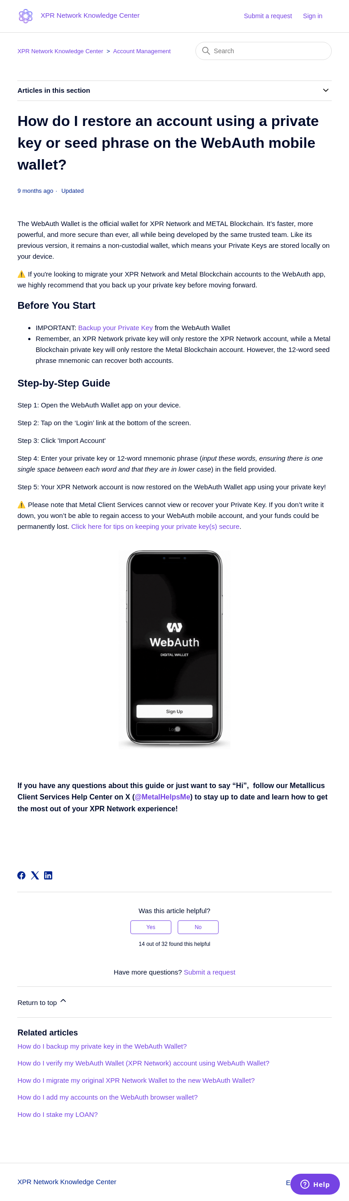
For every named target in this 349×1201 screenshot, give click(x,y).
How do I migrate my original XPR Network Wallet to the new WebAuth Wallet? (135, 1080)
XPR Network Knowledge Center (60, 51)
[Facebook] (21, 875)
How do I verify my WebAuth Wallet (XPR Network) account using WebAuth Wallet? (143, 1063)
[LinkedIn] (48, 875)
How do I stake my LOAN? (57, 1114)
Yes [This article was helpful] (150, 927)
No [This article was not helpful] (197, 927)
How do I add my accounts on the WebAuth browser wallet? (107, 1097)
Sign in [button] (313, 16)
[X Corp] (35, 875)
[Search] (263, 51)
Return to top (42, 1001)
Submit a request (268, 16)
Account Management (141, 51)
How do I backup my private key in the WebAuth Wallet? (102, 1046)
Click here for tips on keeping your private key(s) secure (155, 526)
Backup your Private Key (115, 328)
